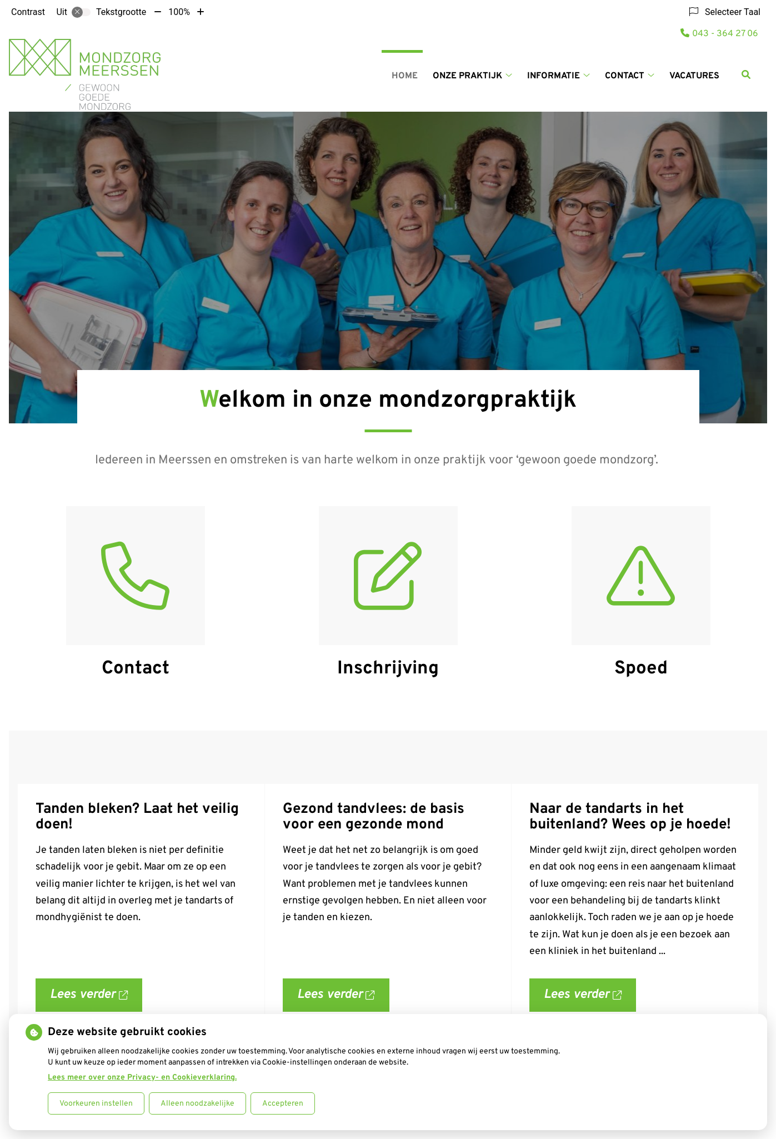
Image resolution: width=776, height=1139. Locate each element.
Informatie (553, 76)
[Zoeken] (746, 74)
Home (405, 76)
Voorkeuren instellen (96, 1103)
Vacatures (694, 76)
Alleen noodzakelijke (197, 1103)
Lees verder (96, 999)
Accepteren (282, 1103)
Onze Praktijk (467, 76)
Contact (624, 76)
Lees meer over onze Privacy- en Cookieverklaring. (142, 1077)
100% (179, 12)
